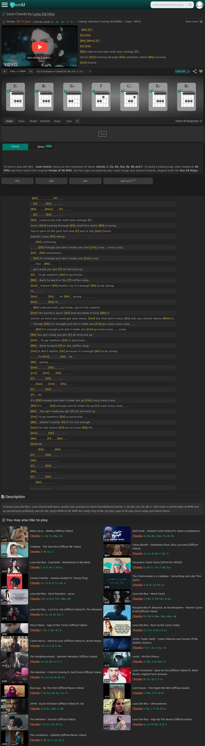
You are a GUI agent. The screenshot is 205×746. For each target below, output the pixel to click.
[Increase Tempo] (31, 71)
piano (21, 121)
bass (69, 121)
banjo (57, 121)
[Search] (190, 4)
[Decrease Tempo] (5, 71)
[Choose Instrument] (77, 121)
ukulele (33, 121)
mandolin (45, 121)
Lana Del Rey (44, 14)
